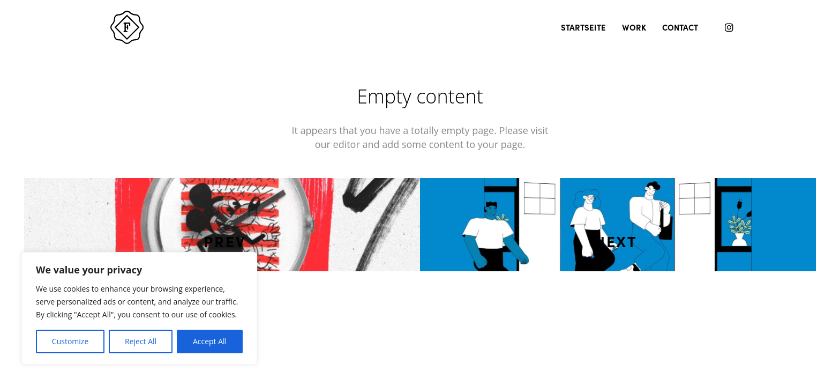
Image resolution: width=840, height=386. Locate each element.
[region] (139, 308)
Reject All (140, 341)
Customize (70, 341)
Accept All (210, 341)
